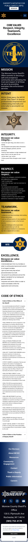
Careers (14, 481)
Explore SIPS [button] (14, 8)
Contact (14, 468)
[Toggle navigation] (25, 15)
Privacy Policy (16, 530)
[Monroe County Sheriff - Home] (10, 15)
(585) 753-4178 (14, 521)
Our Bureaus (14, 449)
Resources (14, 457)
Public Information (14, 477)
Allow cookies (14, 533)
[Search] (21, 15)
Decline (14, 537)
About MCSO (14, 453)
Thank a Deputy (14, 472)
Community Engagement (9, 463)
